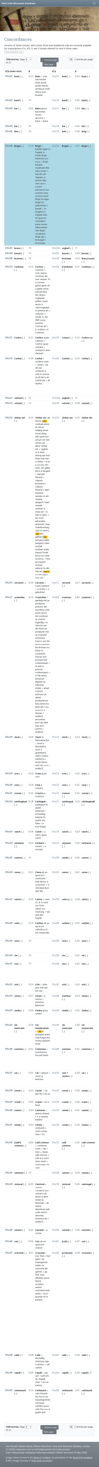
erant (45, 196)
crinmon (43, 1155)
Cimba (38, 1010)
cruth (41, 517)
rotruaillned (39, 1190)
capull (17, 1372)
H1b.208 (8, 253)
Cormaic (39, 326)
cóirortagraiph (42, 307)
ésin (37, 514)
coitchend (40, 1290)
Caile (37, 1355)
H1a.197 (55, 1142)
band (17, 100)
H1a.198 (55, 1172)
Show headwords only (13, 52)
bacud (17, 253)
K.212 (77, 337)
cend (47, 555)
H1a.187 (55, 984)
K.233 (77, 984)
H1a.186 (55, 963)
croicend (18, 1252)
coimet (38, 1367)
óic (46, 1396)
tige (47, 1361)
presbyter (39, 603)
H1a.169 (55, 403)
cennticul (39, 1218)
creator (66, 793)
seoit (45, 530)
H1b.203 (8, 108)
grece (44, 108)
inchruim (39, 694)
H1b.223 (8, 831)
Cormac (39, 266)
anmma (41, 310)
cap (46, 1372)
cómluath (39, 1127)
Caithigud (40, 801)
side (47, 609)
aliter (37, 445)
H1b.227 (8, 899)
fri (49, 279)
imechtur (39, 1002)
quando (39, 1296)
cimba (17, 1010)
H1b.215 (8, 417)
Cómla (38, 1124)
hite (48, 558)
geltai (38, 285)
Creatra (39, 793)
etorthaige (40, 826)
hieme (38, 1281)
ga (46, 1271)
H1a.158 (55, 126)
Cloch (38, 737)
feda (37, 458)
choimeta (39, 1361)
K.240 (77, 1101)
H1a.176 (55, 793)
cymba (38, 1013)
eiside (38, 155)
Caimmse (40, 1110)
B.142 (31, 597)
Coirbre (39, 337)
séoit (37, 578)
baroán (38, 174)
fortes (38, 114)
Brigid (17, 146)
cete (16, 940)
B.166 (31, 1241)
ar (36, 452)
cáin (47, 568)
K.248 (77, 1252)
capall (65, 1372)
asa (46, 987)
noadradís (40, 167)
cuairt (38, 585)
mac (37, 279)
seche (38, 1293)
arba (37, 171)
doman (38, 713)
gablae (38, 536)
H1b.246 (8, 1241)
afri (44, 174)
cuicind (65, 1230)
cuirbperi (39, 350)
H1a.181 (55, 872)
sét (36, 449)
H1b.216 (8, 582)
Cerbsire (39, 843)
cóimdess (39, 887)
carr (37, 1375)
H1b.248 (8, 1355)
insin (45, 214)
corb (37, 273)
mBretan (39, 684)
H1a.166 (55, 358)
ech (47, 1375)
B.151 (31, 872)
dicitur (38, 92)
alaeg (43, 433)
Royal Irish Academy (82, 1457)
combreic (39, 370)
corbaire (39, 347)
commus (18, 1049)
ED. (45, 421)
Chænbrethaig (42, 527)
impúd (38, 552)
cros (16, 773)
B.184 (31, 1110)
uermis (38, 728)
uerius (38, 442)
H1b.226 (8, 872)
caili (64, 1355)
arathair (39, 508)
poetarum (40, 189)
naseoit (42, 562)
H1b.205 (8, 131)
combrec (39, 361)
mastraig (39, 911)
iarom (38, 304)
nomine (38, 193)
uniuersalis (44, 932)
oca (43, 908)
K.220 (77, 773)
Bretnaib (39, 1202)
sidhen (38, 301)
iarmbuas (39, 88)
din (42, 236)
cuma (38, 884)
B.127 (31, 76)
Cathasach (40, 1390)
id (46, 929)
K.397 (77, 923)
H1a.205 (55, 1390)
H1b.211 (8, 337)
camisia (44, 1116)
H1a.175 (55, 784)
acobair (38, 565)
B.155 (31, 899)
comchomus (41, 1052)
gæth (44, 285)
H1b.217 (8, 597)
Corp (37, 784)
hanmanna (40, 740)
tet (36, 990)
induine (38, 817)
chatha (38, 383)
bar (16, 108)
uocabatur (40, 233)
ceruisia (39, 849)
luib (42, 987)
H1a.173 (55, 737)
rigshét (44, 449)
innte (37, 1043)
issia (42, 1274)
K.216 (77, 417)
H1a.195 (55, 1110)
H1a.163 (55, 258)
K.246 (77, 1230)
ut (47, 329)
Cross (38, 773)
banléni (38, 1119)
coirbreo (39, 340)
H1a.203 (55, 1355)
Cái (37, 1072)
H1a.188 (55, 995)
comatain (39, 1403)
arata (47, 1034)
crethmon (42, 1145)
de (36, 218)
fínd (42, 1255)
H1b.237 (8, 1072)
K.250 (77, 1372)
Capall (38, 1372)
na (36, 558)
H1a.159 (55, 131)
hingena (39, 211)
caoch (65, 831)
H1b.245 (8, 1230)
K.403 (77, 597)
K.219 (77, 737)
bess (37, 703)
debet (38, 697)
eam (37, 183)
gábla (47, 467)
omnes (44, 224)
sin (46, 310)
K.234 (77, 995)
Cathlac (39, 923)
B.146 (31, 784)
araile (46, 549)
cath (37, 374)
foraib (45, 552)
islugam (46, 471)
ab (43, 872)
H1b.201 (8, 76)
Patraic (38, 571)
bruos (17, 248)
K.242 (77, 1124)
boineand (39, 483)
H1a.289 (55, 1049)
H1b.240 (8, 1110)
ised (38, 465)
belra (45, 755)
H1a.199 (55, 1184)
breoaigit (39, 239)
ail (47, 377)
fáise (37, 823)
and (37, 914)
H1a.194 (55, 1101)
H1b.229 (8, 940)
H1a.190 (55, 1024)
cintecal (18, 1184)
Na (36, 647)
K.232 (77, 963)
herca (41, 558)
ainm (42, 452)
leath (45, 1055)
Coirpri (65, 337)
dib (41, 891)
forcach (39, 1055)
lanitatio (39, 1079)
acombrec (40, 609)
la (42, 1199)
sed (47, 439)
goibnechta (40, 205)
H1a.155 (55, 76)
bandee (39, 164)
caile (16, 1355)
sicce (45, 1293)
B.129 (31, 146)
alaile (46, 540)
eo (46, 872)
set (41, 765)
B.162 (31, 1090)
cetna (45, 288)
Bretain (42, 647)
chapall (41, 1379)
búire (45, 121)
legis (46, 199)
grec (37, 987)
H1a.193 (55, 1090)
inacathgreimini (42, 1399)
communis (40, 878)
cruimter (66, 597)
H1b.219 (8, 773)
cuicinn (18, 1230)
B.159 (31, 1010)
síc (45, 694)
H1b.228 (8, 923)
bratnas (18, 258)
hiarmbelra (40, 746)
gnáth (38, 1412)
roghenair (40, 298)
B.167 (31, 1252)
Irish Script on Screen (41, 1460)
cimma (38, 999)
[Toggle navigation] (94, 3)
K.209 (77, 253)
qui (41, 722)
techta (38, 1040)
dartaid (40, 474)
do (48, 285)
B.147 (31, 793)
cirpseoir (66, 843)
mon (37, 1151)
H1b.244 (8, 1184)
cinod (37, 1076)
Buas (37, 76)
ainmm (38, 1113)
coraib (38, 316)
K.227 (77, 872)
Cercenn (39, 582)
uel (43, 442)
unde (47, 88)
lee (47, 740)
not (46, 464)
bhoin (41, 427)
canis (47, 899)
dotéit (38, 85)
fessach (43, 1393)
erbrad (38, 291)
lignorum (39, 1005)
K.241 (77, 1110)
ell (39, 377)
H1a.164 (55, 266)
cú (36, 902)
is (44, 152)
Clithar (44, 445)
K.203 (77, 100)
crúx (37, 776)
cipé (37, 891)
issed (45, 301)
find (48, 1255)
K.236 (77, 1024)
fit (44, 1296)
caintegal (86, 1184)
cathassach (20, 1390)
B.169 (31, 1372)
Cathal (17, 358)
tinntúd (39, 625)
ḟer (41, 1093)
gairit (37, 1259)
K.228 (77, 899)
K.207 (77, 146)
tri (45, 208)
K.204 (77, 108)
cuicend (86, 1230)
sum (42, 725)
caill (37, 1155)
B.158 (31, 1024)
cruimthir (42, 634)
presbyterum (41, 700)
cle (15, 955)
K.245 (77, 1184)
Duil (48, 455)
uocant (38, 186)
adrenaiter (40, 521)
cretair (18, 793)
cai (15, 1072)
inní (47, 631)
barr (44, 92)
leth (40, 574)
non (47, 436)
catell (39, 364)
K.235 (77, 1010)
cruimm (41, 619)
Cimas (38, 995)
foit (41, 1396)
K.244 (77, 1172)
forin (41, 905)
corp (16, 784)
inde (37, 881)
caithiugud (67, 801)
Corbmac (19, 266)
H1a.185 (55, 955)
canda (65, 857)
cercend (18, 582)
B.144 (31, 737)
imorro (38, 641)
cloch (17, 737)
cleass (45, 1151)
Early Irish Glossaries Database (18, 3)
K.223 (77, 801)
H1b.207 (8, 248)
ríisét (44, 514)
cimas (17, 995)
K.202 (77, 76)
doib (47, 1290)
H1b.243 (8, 1172)
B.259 (31, 1184)
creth (37, 1148)
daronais (39, 1215)
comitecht (40, 653)
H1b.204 (8, 126)
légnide (38, 681)
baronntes (40, 111)
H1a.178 (55, 831)
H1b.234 (8, 1010)
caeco (38, 834)
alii (48, 417)
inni (47, 458)
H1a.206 (55, 923)
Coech (38, 831)
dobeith (46, 1040)
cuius (45, 193)
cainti (85, 899)
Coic (37, 1241)
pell (47, 1209)
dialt (37, 319)
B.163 (31, 1101)
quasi (46, 337)
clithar (40, 461)
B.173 (31, 923)
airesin (38, 180)
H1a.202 (55, 1252)
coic (16, 1241)
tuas (37, 1134)
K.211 (77, 266)
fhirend (38, 477)
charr (37, 1382)
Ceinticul (39, 1184)
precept (39, 659)
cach (37, 530)
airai (48, 350)
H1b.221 (8, 793)
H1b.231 (8, 963)
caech (17, 831)
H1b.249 (8, 1372)
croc (37, 1255)
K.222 (77, 793)
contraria (39, 1268)
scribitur (42, 329)
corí (42, 555)
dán (41, 914)
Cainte (38, 899)
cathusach (87, 1390)
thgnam (39, 177)
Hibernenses (41, 227)
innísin (38, 688)
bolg (84, 131)
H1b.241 (8, 1124)
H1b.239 (8, 1101)
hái (44, 1148)
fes (36, 1396)
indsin (38, 1265)
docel (37, 433)
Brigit (38, 146)
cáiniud (44, 1072)
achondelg (40, 814)
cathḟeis (39, 1406)
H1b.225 (8, 857)
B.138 (31, 358)
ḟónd (37, 1105)
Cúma (38, 872)
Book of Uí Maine (42, 1457)
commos (66, 1049)
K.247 (77, 1241)
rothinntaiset (41, 663)
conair (17, 1090)
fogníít (38, 918)
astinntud (40, 638)
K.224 (77, 831)
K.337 (77, 1049)
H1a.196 (55, 1124)
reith (37, 467)
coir (45, 625)
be (47, 158)
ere (44, 1382)
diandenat (40, 1209)
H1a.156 (55, 100)
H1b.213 (8, 398)
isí (36, 666)
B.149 (31, 831)
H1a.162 (55, 253)
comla (17, 1124)
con (37, 905)
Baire (38, 108)
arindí (43, 82)
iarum (44, 612)
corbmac (39, 269)
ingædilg (39, 622)
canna (85, 857)
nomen (38, 1385)
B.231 (31, 1049)
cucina (38, 1233)
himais (45, 85)
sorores (39, 196)
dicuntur (39, 118)
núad (43, 1161)
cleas (37, 1161)
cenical (38, 1193)
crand (17, 1101)
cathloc (85, 923)
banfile (38, 149)
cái (46, 1090)
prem (37, 612)
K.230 (77, 940)
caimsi (17, 1110)
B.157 (31, 995)
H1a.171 (55, 582)
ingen (45, 149)
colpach (39, 480)
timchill (38, 505)
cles (47, 1164)
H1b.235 (8, 1024)
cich (16, 984)
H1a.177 (55, 801)
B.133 (31, 108)
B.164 (31, 1124)
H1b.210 (8, 266)
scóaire (38, 846)
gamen (38, 1271)
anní (40, 666)
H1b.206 (8, 146)
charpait (39, 353)
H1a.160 (55, 146)
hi (44, 568)
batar (38, 650)
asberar (39, 568)
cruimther (19, 597)
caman (65, 1172)
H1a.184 (55, 940)
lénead (45, 1113)
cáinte (38, 908)
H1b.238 (8, 1090)
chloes (44, 762)
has (40, 990)
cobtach (18, 398)
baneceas (39, 158)
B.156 (31, 984)
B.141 (31, 417)
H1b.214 (8, 403)
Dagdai (38, 152)
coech (38, 837)
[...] (21, 76)
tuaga (43, 1037)
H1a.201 (55, 1241)
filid (47, 167)
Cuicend (39, 1230)
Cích (37, 984)
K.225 (77, 843)
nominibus (40, 221)
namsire (45, 585)
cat (46, 364)
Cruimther (40, 597)
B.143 (31, 582)
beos (37, 555)
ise (36, 517)
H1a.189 (55, 1010)
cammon (18, 1172)
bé (42, 202)
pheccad (39, 706)
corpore (39, 788)
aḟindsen (39, 1277)
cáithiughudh (88, 801)
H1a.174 (55, 773)
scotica (45, 374)
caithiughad (20, 801)
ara (43, 820)
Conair (38, 1090)
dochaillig (39, 1358)
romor (43, 171)
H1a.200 (55, 1230)
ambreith (39, 524)
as (49, 461)
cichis (44, 984)
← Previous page (49, 60)
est (43, 439)
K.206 (77, 131)
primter (39, 669)
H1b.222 (8, 801)
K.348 (77, 403)
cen (45, 1093)
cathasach (67, 1390)
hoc (47, 189)
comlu (65, 1124)
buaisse (39, 95)
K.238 (77, 1072)
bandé (38, 208)
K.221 (77, 784)
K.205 (77, 126)
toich (46, 1158)
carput (43, 273)
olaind (38, 1206)
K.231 (77, 955)
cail (48, 1364)
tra (47, 647)
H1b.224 (8, 843)
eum (37, 722)
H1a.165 (55, 337)
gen (37, 1093)
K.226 (77, 857)
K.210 (77, 258)
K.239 (77, 1090)
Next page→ (49, 64)
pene (37, 224)
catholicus (40, 929)
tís (43, 1134)
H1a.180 (55, 857)
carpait (43, 279)
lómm (40, 691)
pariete (38, 1299)
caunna (18, 857)
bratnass (66, 258)
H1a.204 (55, 1372)
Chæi (47, 524)
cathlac (66, 923)
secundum (40, 719)
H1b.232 (8, 984)
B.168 (31, 1355)
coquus (38, 1247)
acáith (38, 807)
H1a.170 (55, 417)
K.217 (77, 582)
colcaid (18, 403)
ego (37, 725)
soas (45, 76)
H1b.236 (8, 1049)
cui (42, 1265)
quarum (42, 218)
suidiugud (40, 804)
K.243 (77, 1142)
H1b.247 (8, 1252)
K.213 (77, 358)
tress (37, 511)
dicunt (38, 420)
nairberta (39, 758)
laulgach (39, 502)
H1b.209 (8, 258)
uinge (44, 574)
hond (39, 743)
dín (46, 276)
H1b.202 (8, 100)
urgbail (65, 248)
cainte (17, 899)
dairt (47, 489)
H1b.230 (8, 955)
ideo (44, 180)
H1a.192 (55, 1072)
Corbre (18, 337)
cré (45, 1101)
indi (37, 436)
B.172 (31, 1390)
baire (37, 121)
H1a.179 (55, 843)
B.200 (31, 1142)
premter (39, 606)
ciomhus (66, 995)
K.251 (77, 1390)
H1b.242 (8, 1142)
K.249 (77, 1355)
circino (42, 589)
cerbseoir (19, 843)
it (37, 574)
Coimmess (40, 1049)
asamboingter (40, 1164)
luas (45, 1131)
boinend (39, 492)
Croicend (39, 1252)
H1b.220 (8, 784)
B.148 (31, 801)
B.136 (31, 266)
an (36, 377)
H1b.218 (8, 737)
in (49, 149)
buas (16, 76)
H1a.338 (55, 597)
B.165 (31, 1230)
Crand (38, 1101)
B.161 (31, 1072)
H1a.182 (55, 899)
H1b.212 (8, 358)
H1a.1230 (56, 248)
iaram (38, 1196)
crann (85, 1101)
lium (43, 884)
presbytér (40, 631)
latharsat (39, 678)
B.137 (31, 337)
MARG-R (46, 571)
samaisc (39, 496)
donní (41, 628)
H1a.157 (55, 108)
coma (17, 872)
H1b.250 (8, 1390)
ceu (16, 963)
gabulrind (40, 592)
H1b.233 (8, 995)
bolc (64, 131)
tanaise (38, 499)
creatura (39, 796)
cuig (37, 1037)
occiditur (39, 1284)
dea (37, 230)
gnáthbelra (40, 752)
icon (45, 656)
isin (36, 294)
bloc (16, 131)
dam (47, 502)
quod (41, 436)
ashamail (39, 810)
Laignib (38, 288)
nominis (39, 323)
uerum (38, 439)
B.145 (31, 773)
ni (47, 622)
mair (42, 458)
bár (83, 108)
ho (47, 703)
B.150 (31, 843)
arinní (45, 430)
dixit (46, 722)
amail (46, 688)
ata (48, 1037)
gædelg (39, 600)
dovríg (38, 455)
